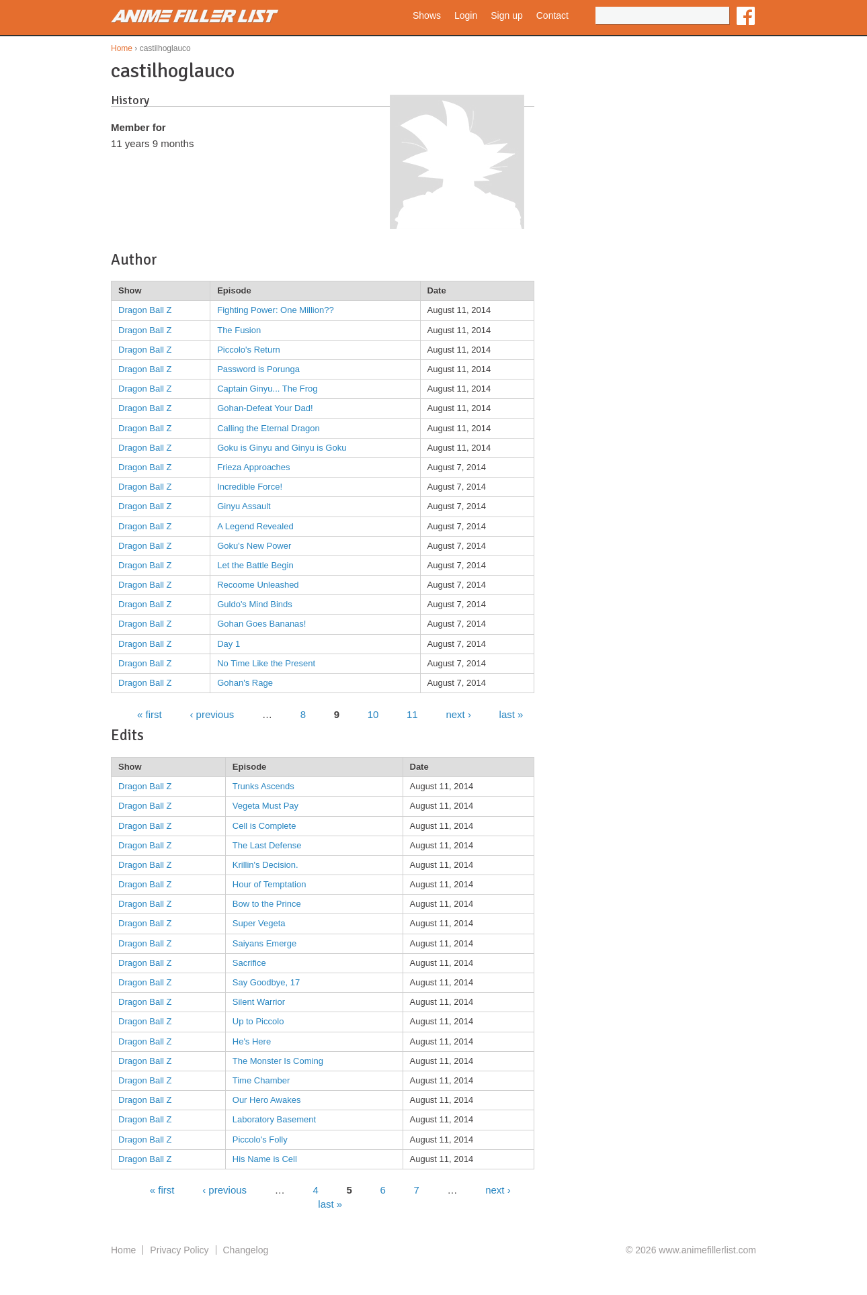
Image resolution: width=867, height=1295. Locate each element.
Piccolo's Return (248, 350)
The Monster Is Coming (278, 1061)
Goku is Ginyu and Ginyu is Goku (281, 448)
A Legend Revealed (255, 526)
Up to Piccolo (258, 1021)
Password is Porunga (258, 369)
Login (465, 15)
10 (373, 713)
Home (121, 48)
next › (458, 713)
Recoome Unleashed (257, 585)
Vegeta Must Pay (265, 806)
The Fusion (239, 330)
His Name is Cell (265, 1159)
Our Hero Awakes (267, 1100)
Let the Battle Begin (255, 565)
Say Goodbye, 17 (266, 982)
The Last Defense (267, 845)
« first (149, 713)
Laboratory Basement (274, 1119)
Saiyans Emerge (264, 943)
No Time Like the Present (266, 663)
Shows (427, 15)
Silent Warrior (259, 1002)
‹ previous (212, 713)
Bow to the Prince (267, 904)
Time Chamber (261, 1080)
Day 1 (228, 644)
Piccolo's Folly (260, 1139)
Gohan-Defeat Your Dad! (265, 408)
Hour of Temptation (269, 884)
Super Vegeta (259, 923)
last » (511, 713)
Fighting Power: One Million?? (275, 310)
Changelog (246, 1250)
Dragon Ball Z (144, 310)
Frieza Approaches (253, 467)
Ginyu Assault (244, 506)
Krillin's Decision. (265, 865)
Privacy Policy (179, 1250)
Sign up (506, 15)
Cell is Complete (264, 826)
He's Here (252, 1041)
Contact (552, 15)
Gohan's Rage (245, 683)
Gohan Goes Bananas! (261, 624)
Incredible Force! (249, 487)
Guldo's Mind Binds (254, 604)
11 (412, 713)
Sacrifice (249, 963)
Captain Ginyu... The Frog (267, 389)
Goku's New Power (254, 546)
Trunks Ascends (263, 786)
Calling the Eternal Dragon (268, 428)
